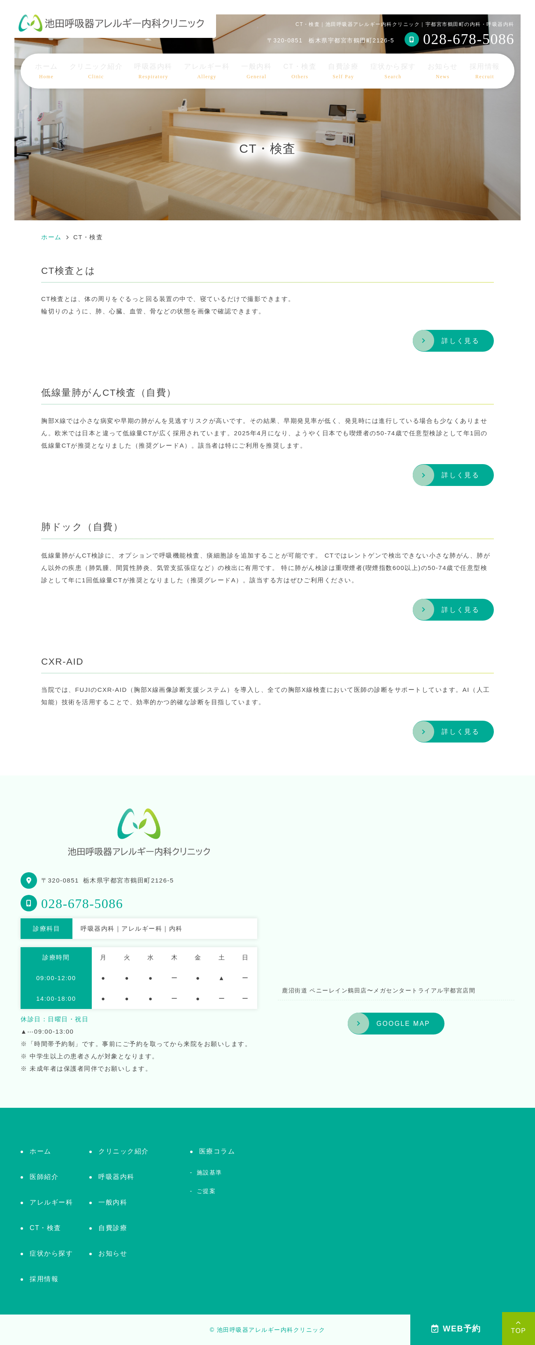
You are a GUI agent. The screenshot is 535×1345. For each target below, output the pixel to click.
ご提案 (206, 1191)
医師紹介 (44, 1176)
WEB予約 (456, 1328)
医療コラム (217, 1151)
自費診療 (343, 71)
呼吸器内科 (153, 71)
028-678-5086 (82, 903)
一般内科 (256, 71)
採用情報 (485, 71)
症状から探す (393, 71)
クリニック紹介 (96, 71)
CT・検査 (300, 71)
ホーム (46, 71)
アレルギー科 (207, 71)
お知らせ (443, 71)
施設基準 (209, 1172)
